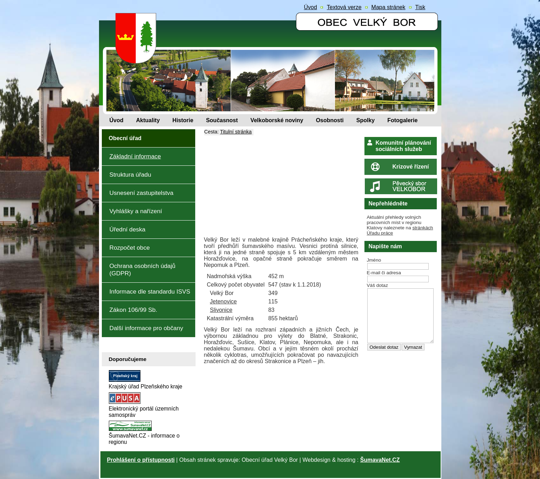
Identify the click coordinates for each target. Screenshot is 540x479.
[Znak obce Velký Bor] (137, 58)
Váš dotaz (377, 285)
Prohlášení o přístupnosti (141, 460)
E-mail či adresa (384, 272)
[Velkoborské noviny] (276, 120)
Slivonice (221, 310)
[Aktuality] (148, 120)
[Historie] (183, 120)
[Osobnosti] (330, 120)
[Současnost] (222, 120)
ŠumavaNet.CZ (380, 460)
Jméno (374, 260)
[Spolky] (365, 120)
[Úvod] (116, 120)
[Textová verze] (344, 7)
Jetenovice (223, 301)
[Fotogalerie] (402, 120)
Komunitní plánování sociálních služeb (403, 146)
